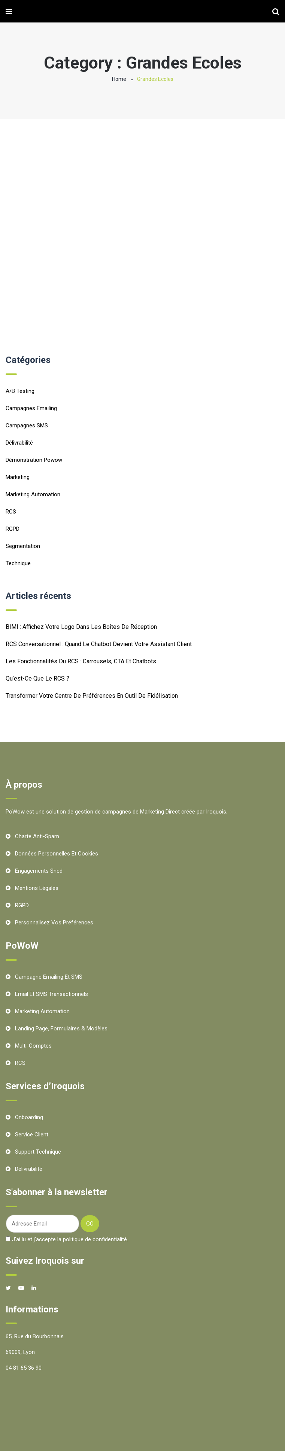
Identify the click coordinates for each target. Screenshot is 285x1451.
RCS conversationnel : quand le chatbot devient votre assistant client (99, 644)
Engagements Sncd (39, 870)
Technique (18, 563)
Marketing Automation (33, 494)
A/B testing (20, 391)
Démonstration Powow (34, 460)
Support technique (38, 1151)
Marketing (18, 477)
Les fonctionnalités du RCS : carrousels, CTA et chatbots (81, 661)
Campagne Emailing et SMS (48, 976)
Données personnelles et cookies (56, 853)
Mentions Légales (36, 888)
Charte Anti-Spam (37, 836)
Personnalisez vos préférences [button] (54, 922)
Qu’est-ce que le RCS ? (37, 678)
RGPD (12, 528)
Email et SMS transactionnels (51, 994)
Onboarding (29, 1117)
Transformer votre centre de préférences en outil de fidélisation (92, 695)
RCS (11, 511)
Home (119, 79)
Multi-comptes (33, 1045)
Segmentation (23, 546)
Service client (31, 1134)
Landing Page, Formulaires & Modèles (61, 1028)
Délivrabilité (19, 442)
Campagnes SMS (27, 425)
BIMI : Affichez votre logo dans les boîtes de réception (81, 626)
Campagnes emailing (31, 408)
